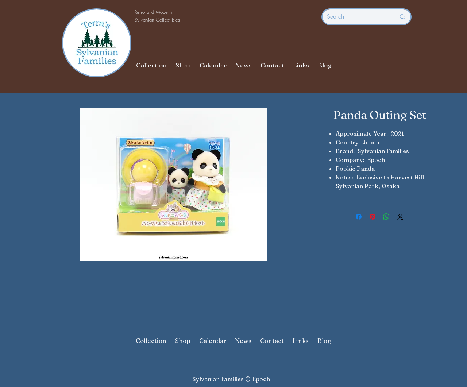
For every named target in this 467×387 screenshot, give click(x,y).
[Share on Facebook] (358, 216)
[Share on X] (400, 216)
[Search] (356, 16)
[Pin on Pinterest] (372, 216)
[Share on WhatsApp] (386, 216)
